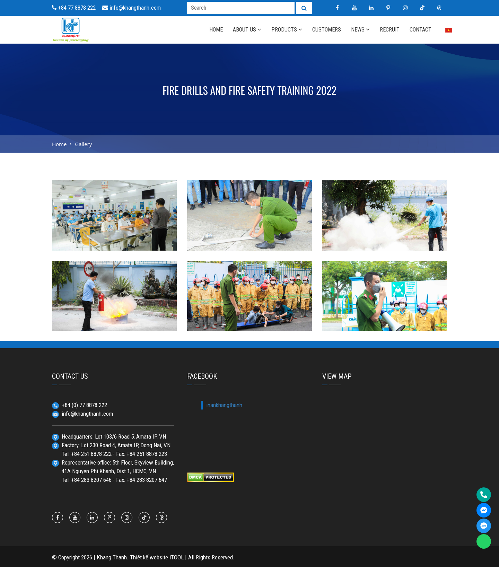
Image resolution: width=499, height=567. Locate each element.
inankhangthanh (224, 405)
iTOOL (176, 557)
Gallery (83, 144)
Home (59, 144)
